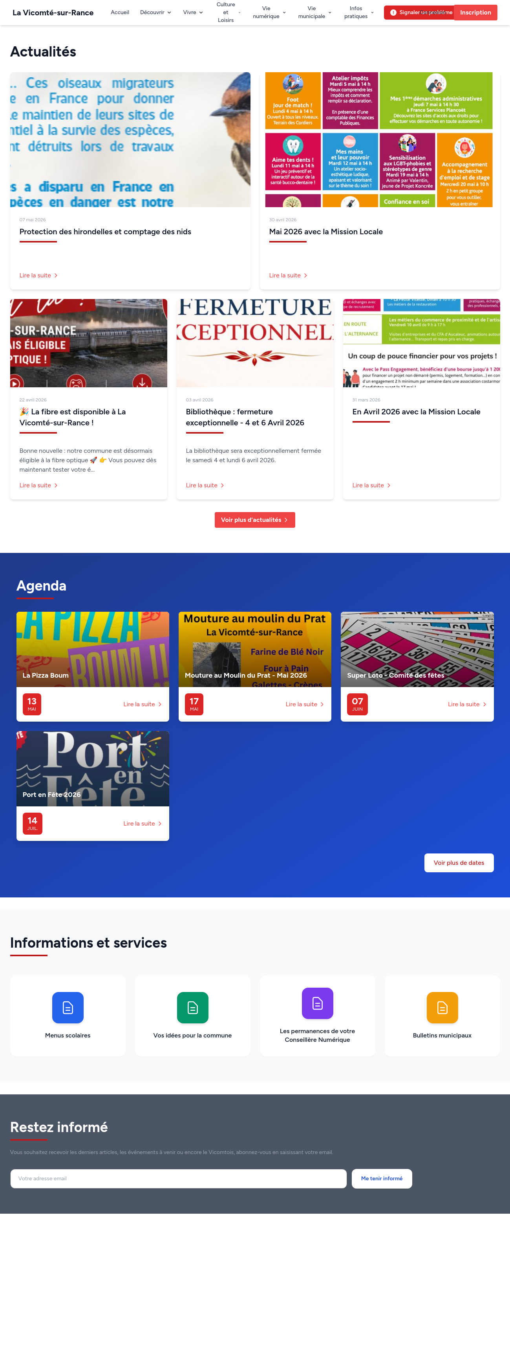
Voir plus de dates (459, 862)
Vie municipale (315, 12)
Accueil (120, 12)
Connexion (432, 12)
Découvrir (156, 12)
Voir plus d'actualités (255, 519)
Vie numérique (270, 12)
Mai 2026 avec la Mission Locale (326, 231)
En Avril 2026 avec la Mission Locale (417, 411)
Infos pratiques (359, 12)
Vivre (193, 12)
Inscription (475, 12)
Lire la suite (39, 275)
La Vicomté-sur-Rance (53, 12)
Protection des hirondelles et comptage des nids (106, 231)
